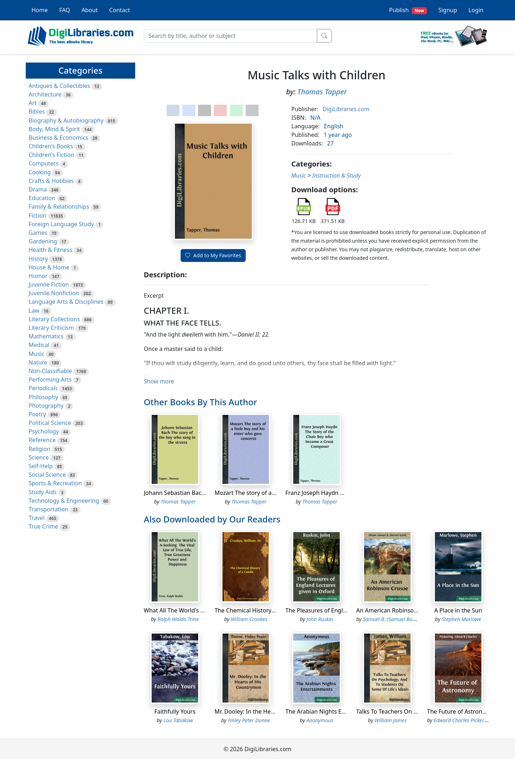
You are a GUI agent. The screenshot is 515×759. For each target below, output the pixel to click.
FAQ (64, 10)
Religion (39, 449)
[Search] (230, 36)
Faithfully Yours (174, 711)
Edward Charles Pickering (463, 720)
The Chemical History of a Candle (259, 610)
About (90, 10)
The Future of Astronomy (460, 711)
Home (39, 10)
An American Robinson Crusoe (397, 610)
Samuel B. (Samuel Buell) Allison (399, 619)
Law (34, 310)
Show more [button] (159, 381)
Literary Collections (54, 319)
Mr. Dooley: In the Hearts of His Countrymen (274, 711)
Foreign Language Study (61, 224)
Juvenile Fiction (49, 284)
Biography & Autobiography (66, 120)
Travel (37, 518)
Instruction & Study (336, 175)
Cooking (40, 172)
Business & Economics (58, 138)
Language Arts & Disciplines (66, 302)
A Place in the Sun (458, 610)
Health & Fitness (50, 250)
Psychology (44, 431)
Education (42, 198)
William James (390, 720)
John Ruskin (319, 619)
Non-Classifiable (50, 371)
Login (476, 10)
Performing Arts (50, 379)
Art (33, 103)
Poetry (37, 414)
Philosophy (43, 397)
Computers (44, 163)
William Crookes (249, 619)
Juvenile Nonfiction (54, 293)
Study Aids (43, 492)
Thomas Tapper (322, 91)
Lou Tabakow (178, 720)
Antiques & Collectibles (59, 86)
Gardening (43, 241)
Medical (39, 345)
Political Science (50, 423)
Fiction (37, 215)
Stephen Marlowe (461, 619)
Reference (42, 440)
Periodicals (43, 388)
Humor (38, 276)
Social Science (47, 474)
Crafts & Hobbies (51, 181)
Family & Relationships (59, 206)
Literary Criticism (51, 328)
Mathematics (46, 336)
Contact (119, 10)
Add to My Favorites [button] (213, 255)
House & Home (49, 267)
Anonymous (319, 720)
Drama (38, 189)
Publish (408, 10)
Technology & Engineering (64, 501)
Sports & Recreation (55, 483)
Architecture (45, 94)
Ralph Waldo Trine (178, 619)
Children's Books (51, 146)
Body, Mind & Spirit (54, 129)
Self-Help (41, 466)
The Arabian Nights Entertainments (332, 711)
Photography (46, 406)
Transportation (48, 509)
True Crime (43, 526)
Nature (38, 362)
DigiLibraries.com (346, 109)
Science (39, 457)
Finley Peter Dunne (249, 720)
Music (36, 354)
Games (38, 233)
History (38, 259)
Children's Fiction (51, 155)
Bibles (37, 111)
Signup (447, 10)
